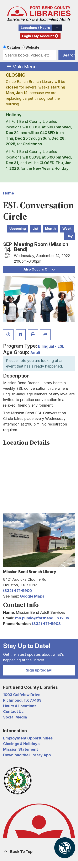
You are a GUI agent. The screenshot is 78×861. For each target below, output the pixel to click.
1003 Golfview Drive (21, 694)
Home (8, 193)
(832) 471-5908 (46, 623)
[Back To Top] (39, 852)
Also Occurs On (39, 269)
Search (68, 55)
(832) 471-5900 (17, 590)
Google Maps (32, 596)
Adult (35, 353)
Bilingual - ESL (51, 346)
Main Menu (22, 66)
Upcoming (17, 229)
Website (32, 47)
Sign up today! (39, 670)
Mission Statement (20, 749)
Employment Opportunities (28, 738)
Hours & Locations (19, 706)
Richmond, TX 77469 (22, 700)
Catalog (13, 47)
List (35, 229)
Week (67, 229)
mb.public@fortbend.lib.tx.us (42, 618)
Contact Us (13, 711)
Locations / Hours (35, 28)
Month (50, 229)
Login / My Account (38, 36)
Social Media (15, 717)
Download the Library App (27, 755)
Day (70, 236)
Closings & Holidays (21, 744)
